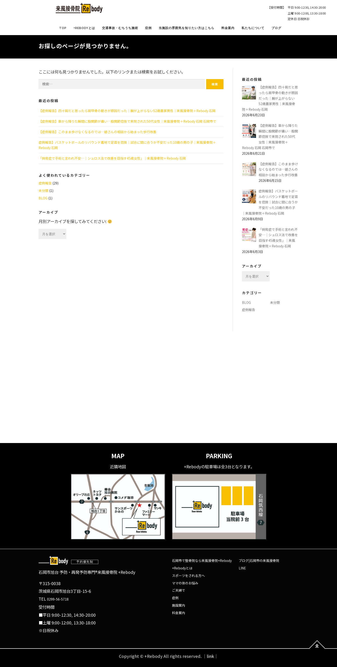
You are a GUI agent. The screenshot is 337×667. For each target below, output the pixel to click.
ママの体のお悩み (185, 583)
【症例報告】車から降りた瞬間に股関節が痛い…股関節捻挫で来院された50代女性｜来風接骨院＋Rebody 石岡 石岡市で (127, 121)
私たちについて (253, 28)
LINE (242, 568)
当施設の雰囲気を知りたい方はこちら (186, 28)
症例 (148, 28)
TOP (62, 28)
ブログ (276, 28)
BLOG (43, 198)
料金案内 (227, 28)
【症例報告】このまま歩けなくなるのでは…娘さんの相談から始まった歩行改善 (97, 131)
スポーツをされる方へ (188, 575)
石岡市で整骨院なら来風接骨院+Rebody (202, 560)
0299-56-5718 (58, 599)
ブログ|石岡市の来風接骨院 (259, 560)
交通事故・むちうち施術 (120, 28)
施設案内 (178, 605)
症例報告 (45, 183)
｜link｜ (210, 656)
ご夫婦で (178, 590)
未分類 (43, 190)
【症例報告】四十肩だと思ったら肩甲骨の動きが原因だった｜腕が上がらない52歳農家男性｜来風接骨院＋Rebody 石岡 (127, 110)
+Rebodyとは (84, 28)
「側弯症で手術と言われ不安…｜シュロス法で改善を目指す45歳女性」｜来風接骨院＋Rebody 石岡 (112, 158)
